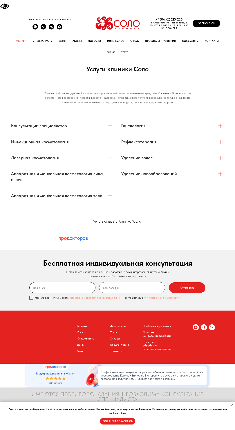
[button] (206, 23)
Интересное (115, 40)
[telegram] (43, 28)
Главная (110, 51)
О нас (134, 40)
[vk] (51, 28)
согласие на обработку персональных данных (96, 297)
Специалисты (43, 40)
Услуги (21, 40)
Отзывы (115, 338)
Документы (190, 40)
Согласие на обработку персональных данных (157, 345)
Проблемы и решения (160, 40)
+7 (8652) (163, 19)
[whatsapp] (35, 28)
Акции (77, 40)
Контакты (212, 40)
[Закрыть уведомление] (232, 405)
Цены (62, 40)
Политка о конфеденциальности (157, 334)
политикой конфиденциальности (162, 297)
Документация (119, 344)
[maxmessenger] (59, 28)
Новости (94, 40)
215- (174, 19)
